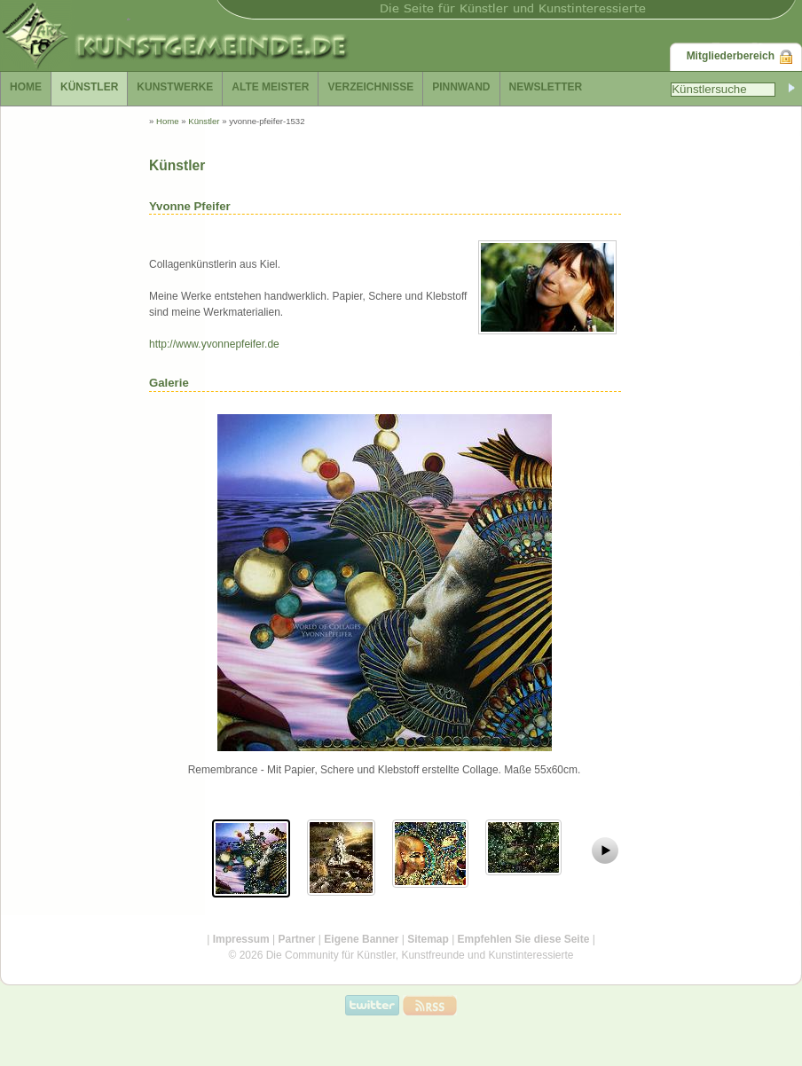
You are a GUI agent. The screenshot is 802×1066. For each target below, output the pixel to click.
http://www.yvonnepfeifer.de (214, 344)
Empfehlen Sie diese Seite (524, 939)
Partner (296, 939)
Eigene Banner (361, 939)
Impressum (241, 939)
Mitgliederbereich (730, 56)
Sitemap (428, 939)
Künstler (203, 121)
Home (167, 121)
